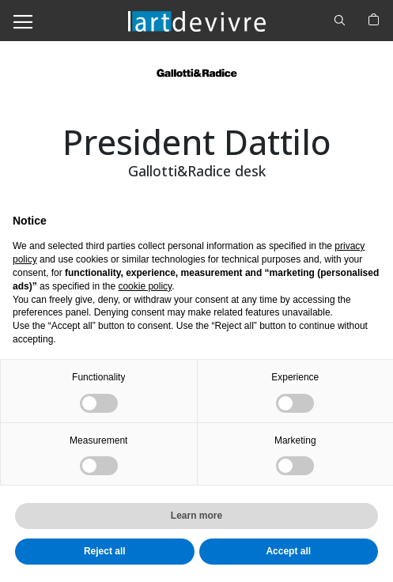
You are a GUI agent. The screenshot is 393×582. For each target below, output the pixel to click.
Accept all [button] (288, 551)
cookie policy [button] (145, 286)
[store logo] (197, 19)
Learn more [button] (196, 515)
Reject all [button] (105, 551)
